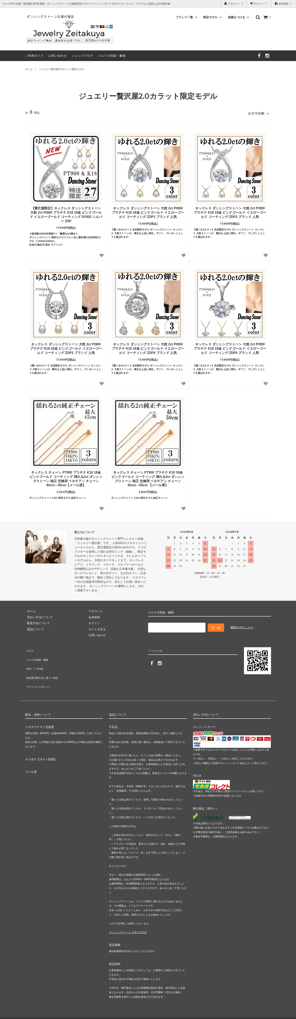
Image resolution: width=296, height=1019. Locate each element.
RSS (28, 659)
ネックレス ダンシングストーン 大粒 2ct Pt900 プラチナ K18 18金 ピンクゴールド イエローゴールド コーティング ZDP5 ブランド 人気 (230, 347)
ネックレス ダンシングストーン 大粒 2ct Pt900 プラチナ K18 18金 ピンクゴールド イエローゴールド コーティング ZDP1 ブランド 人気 (148, 211)
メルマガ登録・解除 (112, 55)
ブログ (29, 647)
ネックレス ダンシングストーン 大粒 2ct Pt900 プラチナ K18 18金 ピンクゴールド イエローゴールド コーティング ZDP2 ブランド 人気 (230, 211)
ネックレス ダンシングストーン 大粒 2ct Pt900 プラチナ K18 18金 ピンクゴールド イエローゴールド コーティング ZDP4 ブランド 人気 (148, 347)
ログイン (259, 3)
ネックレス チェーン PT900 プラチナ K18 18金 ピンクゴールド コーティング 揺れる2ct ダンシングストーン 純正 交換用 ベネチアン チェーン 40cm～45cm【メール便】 (65, 477)
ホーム (29, 69)
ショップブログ (82, 55)
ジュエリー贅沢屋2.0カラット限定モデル (61, 69)
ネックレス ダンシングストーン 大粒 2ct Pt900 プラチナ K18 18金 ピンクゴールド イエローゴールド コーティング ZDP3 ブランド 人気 (66, 347)
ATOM (37, 659)
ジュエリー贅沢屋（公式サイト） (257, 1005)
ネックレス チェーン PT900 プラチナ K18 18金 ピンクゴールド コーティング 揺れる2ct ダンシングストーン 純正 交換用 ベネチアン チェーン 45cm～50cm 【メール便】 (147, 477)
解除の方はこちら (242, 624)
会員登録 (284, 3)
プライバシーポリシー (39, 671)
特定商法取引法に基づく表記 (43, 665)
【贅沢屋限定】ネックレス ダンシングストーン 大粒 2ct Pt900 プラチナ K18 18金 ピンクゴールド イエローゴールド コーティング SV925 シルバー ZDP (66, 213)
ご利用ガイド (34, 55)
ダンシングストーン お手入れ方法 (127, 915)
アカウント (234, 3)
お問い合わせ (57, 55)
